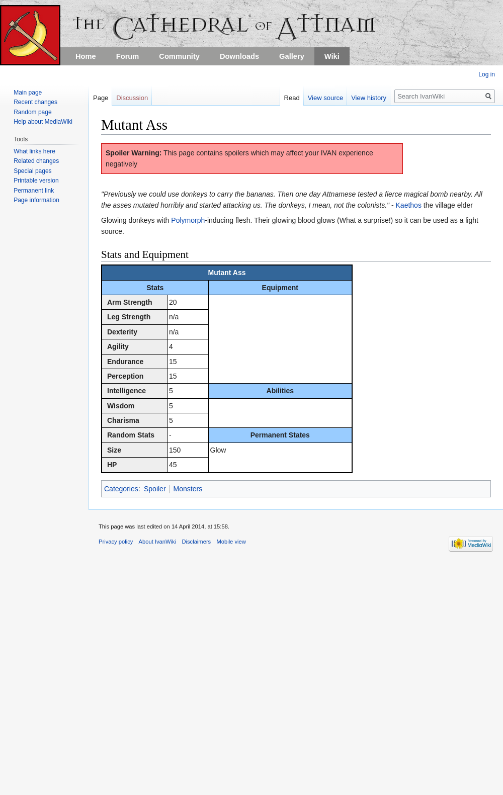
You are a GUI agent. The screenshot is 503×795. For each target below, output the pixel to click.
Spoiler (155, 489)
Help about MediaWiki (43, 121)
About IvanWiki (158, 542)
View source (323, 98)
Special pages (32, 170)
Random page (32, 112)
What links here (34, 151)
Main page (28, 92)
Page (100, 98)
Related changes (36, 160)
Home (85, 56)
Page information (36, 200)
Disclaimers (196, 542)
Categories (121, 489)
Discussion (132, 98)
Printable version (36, 180)
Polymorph (188, 220)
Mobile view (230, 542)
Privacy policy (116, 542)
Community (179, 56)
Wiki (332, 56)
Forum (127, 56)
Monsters (188, 489)
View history (366, 98)
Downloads (239, 56)
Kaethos (409, 205)
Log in (486, 74)
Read (289, 98)
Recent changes (35, 102)
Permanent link (34, 190)
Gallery (291, 56)
